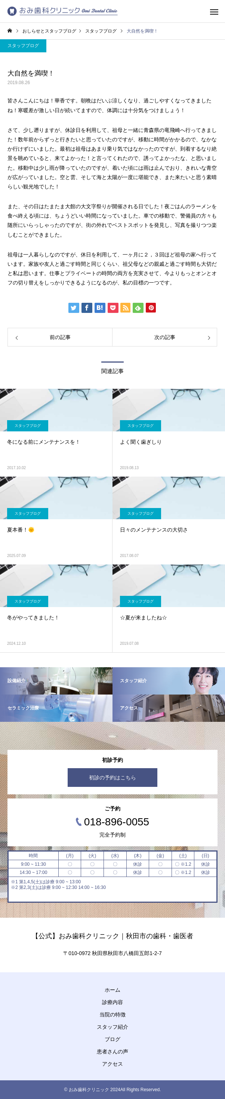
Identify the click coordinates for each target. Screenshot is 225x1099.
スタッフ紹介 (112, 1027)
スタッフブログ (23, 45)
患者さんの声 (112, 1052)
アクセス (112, 1064)
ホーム (112, 990)
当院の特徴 (112, 1015)
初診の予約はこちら (112, 778)
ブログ (112, 1039)
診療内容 (112, 1002)
